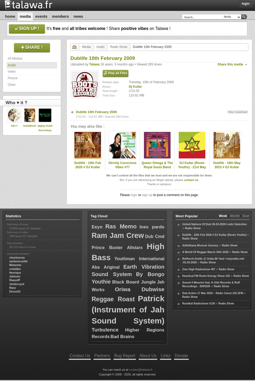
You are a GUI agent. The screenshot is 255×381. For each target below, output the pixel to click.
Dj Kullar (135, 86)
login (134, 195)
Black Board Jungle (134, 282)
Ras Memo (121, 226)
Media (25, 16)
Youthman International (139, 258)
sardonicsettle (18, 261)
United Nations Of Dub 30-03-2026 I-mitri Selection (214, 224)
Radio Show (118, 47)
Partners (102, 355)
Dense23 (14, 291)
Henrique (15, 272)
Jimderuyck (16, 284)
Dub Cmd (154, 236)
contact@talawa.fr (140, 369)
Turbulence (105, 330)
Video (12, 71)
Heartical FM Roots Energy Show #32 (206, 275)
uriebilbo (15, 269)
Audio (12, 65)
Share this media (230, 64)
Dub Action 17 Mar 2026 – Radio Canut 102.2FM (212, 293)
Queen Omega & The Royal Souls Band (157, 165)
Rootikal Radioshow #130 (198, 303)
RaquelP (14, 280)
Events (41, 16)
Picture (13, 78)
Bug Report (124, 355)
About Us (147, 355)
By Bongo (150, 274)
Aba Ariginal (106, 267)
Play (230, 111)
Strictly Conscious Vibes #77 (122, 165)
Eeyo (97, 226)
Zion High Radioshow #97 (198, 269)
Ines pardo (151, 226)
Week (223, 216)
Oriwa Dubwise (139, 289)
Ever (246, 216)
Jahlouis (14, 276)
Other (12, 85)
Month (235, 216)
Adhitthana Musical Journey (200, 245)
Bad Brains (122, 336)
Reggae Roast (113, 299)
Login (245, 4)
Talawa (94, 64)
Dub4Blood (29, 126)
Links (165, 355)
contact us (191, 179)
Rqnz (12, 287)
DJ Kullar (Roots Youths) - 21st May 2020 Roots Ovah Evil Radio (192, 169)
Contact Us (80, 355)
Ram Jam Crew (118, 236)
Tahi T (14, 126)
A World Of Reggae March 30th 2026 (205, 252)
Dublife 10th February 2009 (96, 112)
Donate (181, 355)
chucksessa (17, 257)
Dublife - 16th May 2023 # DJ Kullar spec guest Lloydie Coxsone (226, 169)
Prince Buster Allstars (117, 247)
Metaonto (15, 265)
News (78, 16)
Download (241, 111)
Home (10, 16)
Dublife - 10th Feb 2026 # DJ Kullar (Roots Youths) (87, 167)
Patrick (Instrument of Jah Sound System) (128, 309)
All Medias (15, 58)
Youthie (101, 282)
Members (60, 16)
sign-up (147, 195)
